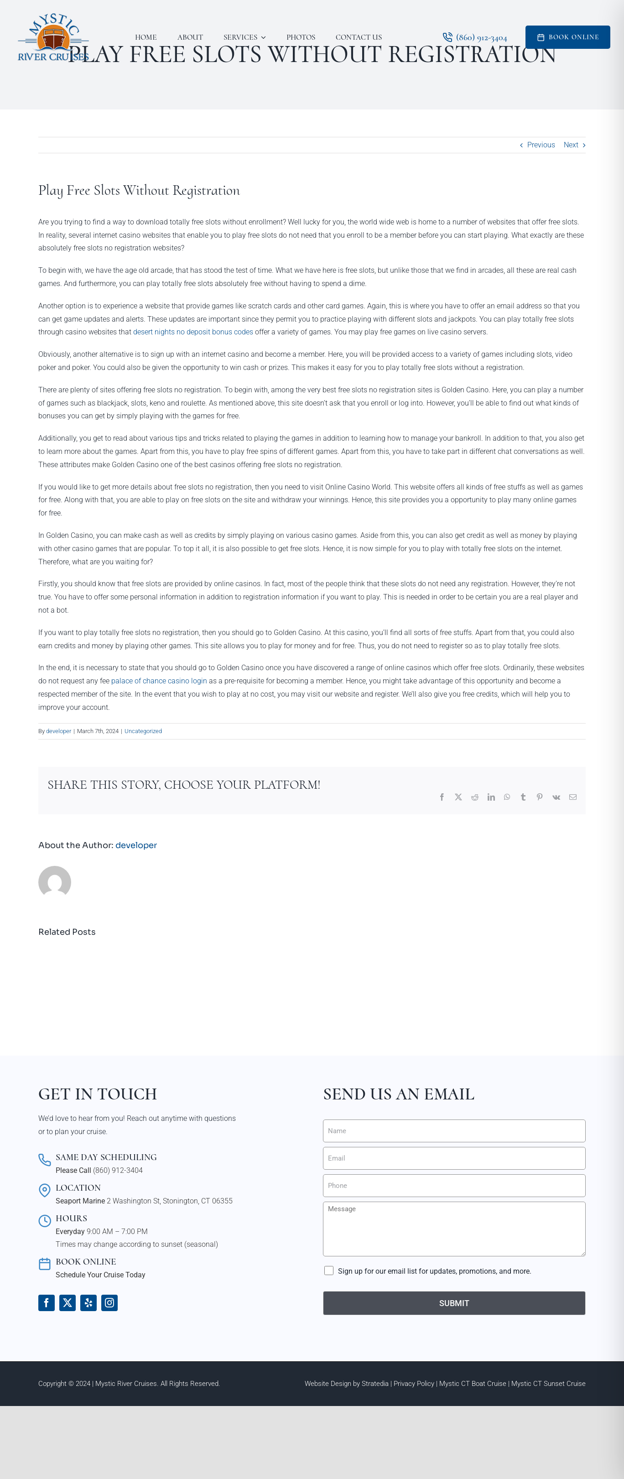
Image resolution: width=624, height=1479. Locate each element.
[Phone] (454, 1185)
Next (571, 145)
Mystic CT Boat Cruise (472, 1384)
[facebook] (46, 1303)
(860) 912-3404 (118, 1170)
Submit (454, 1303)
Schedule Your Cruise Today (101, 1275)
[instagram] (109, 1303)
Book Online (574, 37)
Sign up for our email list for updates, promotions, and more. (434, 1271)
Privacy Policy (414, 1384)
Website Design (328, 1384)
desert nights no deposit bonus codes (193, 332)
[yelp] (88, 1303)
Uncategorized (143, 731)
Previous (541, 145)
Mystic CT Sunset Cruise (548, 1384)
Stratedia (375, 1384)
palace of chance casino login (159, 681)
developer (58, 731)
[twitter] (67, 1303)
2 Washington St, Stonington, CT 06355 (170, 1201)
